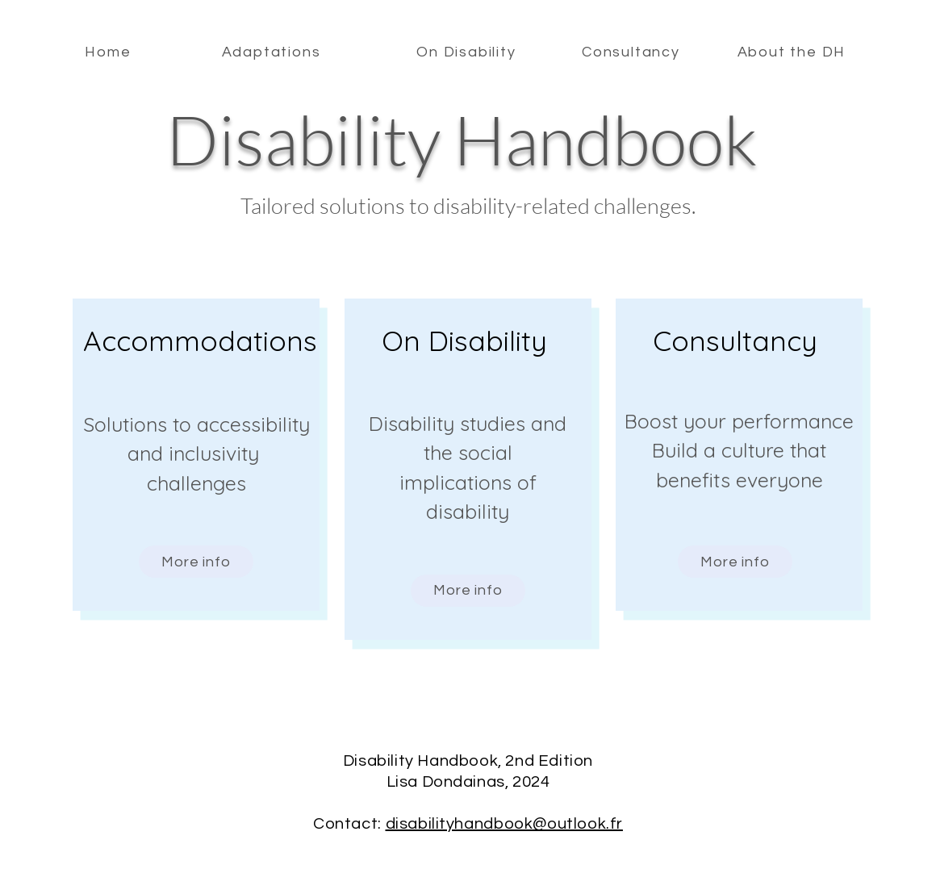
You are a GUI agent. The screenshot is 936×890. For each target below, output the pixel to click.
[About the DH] (793, 52)
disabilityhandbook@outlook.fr (504, 824)
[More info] (196, 561)
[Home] (110, 52)
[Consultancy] (632, 52)
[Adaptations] (272, 52)
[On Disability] (468, 52)
